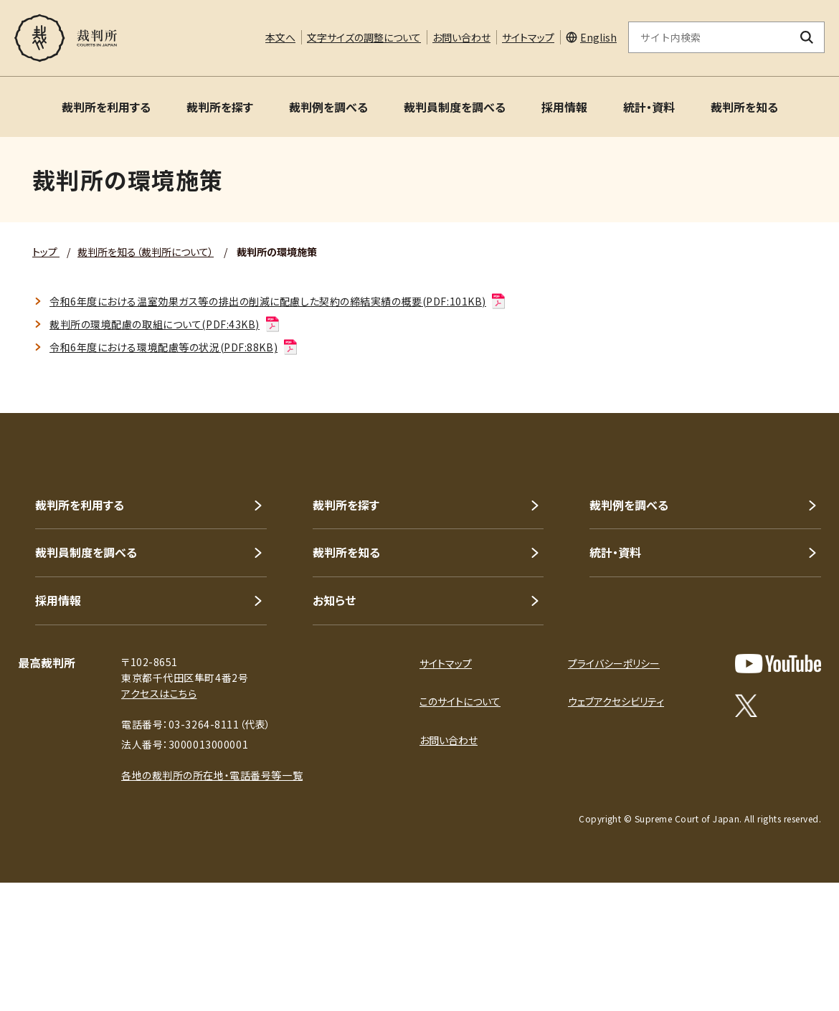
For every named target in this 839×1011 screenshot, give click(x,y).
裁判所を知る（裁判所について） (145, 252)
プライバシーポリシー (614, 663)
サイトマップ (528, 37)
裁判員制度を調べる (455, 106)
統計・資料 (649, 106)
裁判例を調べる (328, 106)
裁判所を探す (219, 106)
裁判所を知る (744, 106)
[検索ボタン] (807, 37)
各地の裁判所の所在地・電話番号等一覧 (212, 775)
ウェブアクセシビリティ (616, 701)
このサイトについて (460, 701)
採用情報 (564, 106)
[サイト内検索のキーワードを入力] (709, 37)
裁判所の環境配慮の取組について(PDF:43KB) (165, 324)
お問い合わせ (461, 37)
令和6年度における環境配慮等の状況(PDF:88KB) (174, 347)
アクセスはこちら (158, 693)
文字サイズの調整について (364, 37)
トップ (46, 252)
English (598, 37)
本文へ (280, 37)
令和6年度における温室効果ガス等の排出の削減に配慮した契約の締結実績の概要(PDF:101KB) (278, 301)
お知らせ (334, 600)
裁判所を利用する (106, 106)
